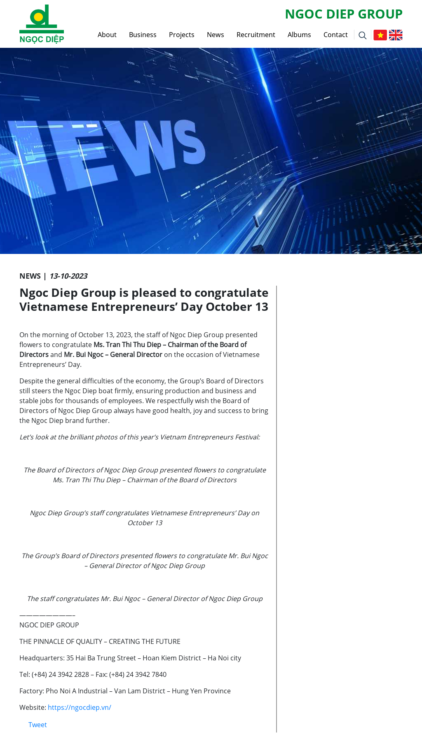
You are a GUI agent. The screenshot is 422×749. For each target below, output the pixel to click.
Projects (182, 34)
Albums (299, 34)
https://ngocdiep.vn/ (79, 707)
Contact (336, 34)
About (107, 34)
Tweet (37, 724)
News (215, 34)
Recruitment (256, 34)
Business (143, 34)
